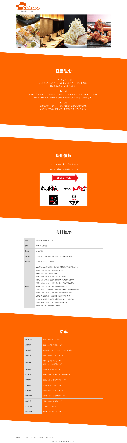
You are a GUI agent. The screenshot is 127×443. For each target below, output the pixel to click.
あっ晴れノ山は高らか (37, 438)
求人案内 (18, 438)
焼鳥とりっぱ (49, 438)
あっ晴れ (26, 438)
